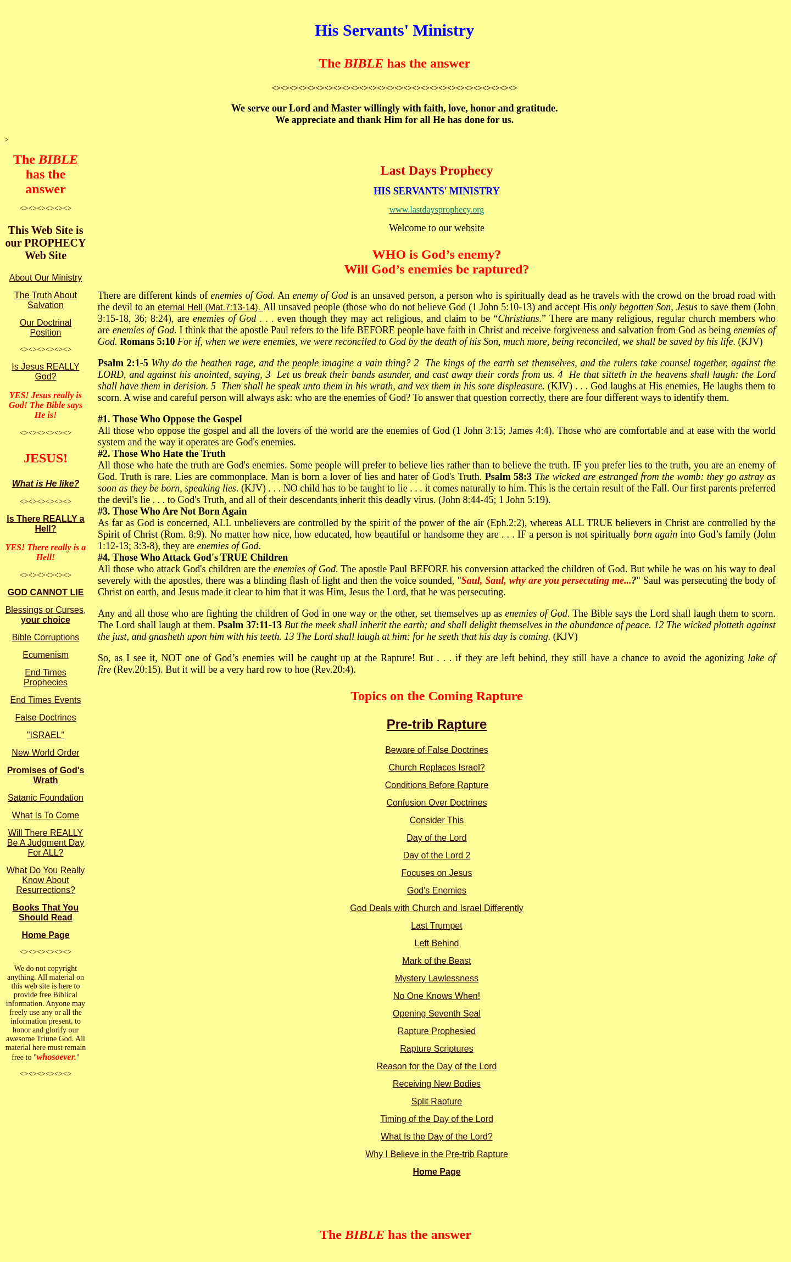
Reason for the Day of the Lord (437, 1066)
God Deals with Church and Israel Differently (436, 908)
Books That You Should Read (46, 912)
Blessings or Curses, (45, 614)
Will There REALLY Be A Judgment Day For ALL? (46, 842)
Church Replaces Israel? (436, 767)
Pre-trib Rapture (437, 724)
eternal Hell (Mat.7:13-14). (210, 307)
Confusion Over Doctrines (436, 802)
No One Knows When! (436, 996)
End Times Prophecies (46, 677)
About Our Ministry (45, 277)
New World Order (45, 752)
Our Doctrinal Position (45, 327)
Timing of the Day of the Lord (436, 1119)
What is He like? (46, 483)
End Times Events (45, 700)
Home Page (45, 935)
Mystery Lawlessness (436, 978)
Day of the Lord (436, 837)
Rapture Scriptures (436, 1048)
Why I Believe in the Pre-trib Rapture (436, 1154)
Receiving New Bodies (437, 1083)
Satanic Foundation (45, 797)
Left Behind (437, 943)
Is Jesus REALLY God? (45, 371)
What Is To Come (45, 815)
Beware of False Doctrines (436, 750)
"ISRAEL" (45, 735)
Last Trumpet (436, 925)
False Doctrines (45, 717)
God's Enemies (436, 890)
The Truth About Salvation (45, 300)
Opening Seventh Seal (437, 1013)
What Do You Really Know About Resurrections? (46, 880)
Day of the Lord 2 (437, 855)
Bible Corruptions (46, 637)
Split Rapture (437, 1101)
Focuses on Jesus (437, 873)
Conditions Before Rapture (437, 785)
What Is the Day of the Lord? (437, 1136)
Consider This (437, 820)
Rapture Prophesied (437, 1031)
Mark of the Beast (436, 960)
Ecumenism (46, 655)
